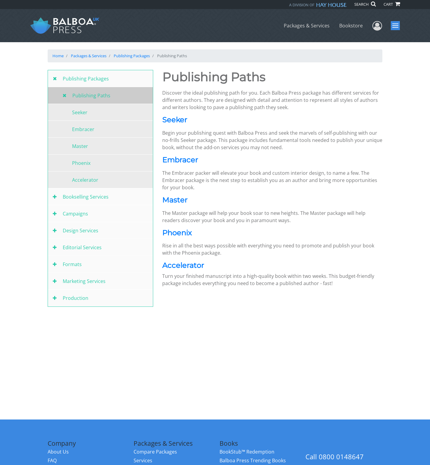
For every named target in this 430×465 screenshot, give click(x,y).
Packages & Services (307, 25)
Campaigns (75, 213)
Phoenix (81, 163)
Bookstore (351, 25)
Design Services (80, 230)
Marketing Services (84, 281)
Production (75, 298)
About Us (58, 451)
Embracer (83, 129)
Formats (72, 264)
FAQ (52, 460)
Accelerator (85, 180)
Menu (396, 25)
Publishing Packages (132, 55)
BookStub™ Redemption (247, 451)
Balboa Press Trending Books (253, 460)
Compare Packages (155, 451)
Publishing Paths (91, 95)
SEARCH (365, 4)
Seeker (79, 112)
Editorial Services (82, 247)
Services (143, 460)
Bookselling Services (86, 196)
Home (58, 55)
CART (392, 4)
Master (80, 146)
